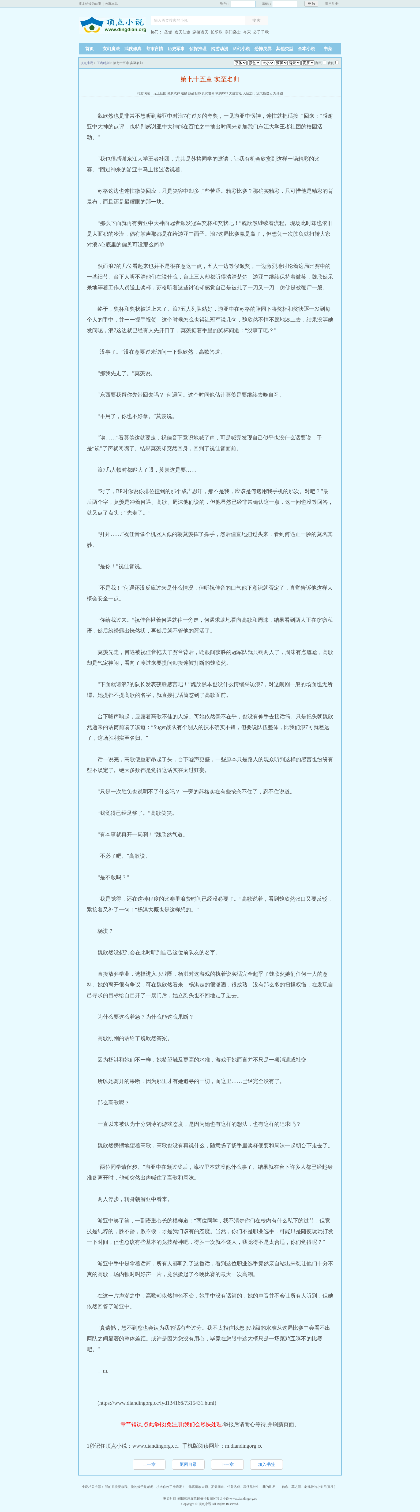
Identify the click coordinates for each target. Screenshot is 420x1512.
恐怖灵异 (263, 48)
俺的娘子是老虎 (142, 1487)
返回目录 (188, 1464)
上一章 (149, 1464)
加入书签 (266, 1464)
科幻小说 (241, 48)
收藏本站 (111, 4)
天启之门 (249, 93)
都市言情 (154, 48)
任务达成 (233, 1487)
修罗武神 (173, 93)
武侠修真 (132, 48)
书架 (328, 48)
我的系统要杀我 (116, 1487)
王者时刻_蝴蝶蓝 (175, 1498)
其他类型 (284, 48)
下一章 (227, 1464)
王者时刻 (103, 63)
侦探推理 (198, 48)
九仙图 (278, 93)
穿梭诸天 (200, 32)
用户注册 (332, 4)
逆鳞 (184, 93)
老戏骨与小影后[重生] (319, 1487)
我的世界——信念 (275, 1487)
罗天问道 (217, 1487)
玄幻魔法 (111, 48)
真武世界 (208, 93)
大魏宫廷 (235, 93)
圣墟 (168, 32)
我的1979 (221, 93)
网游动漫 (219, 48)
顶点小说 (112, 33)
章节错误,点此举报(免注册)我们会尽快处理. (172, 1424)
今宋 (247, 32)
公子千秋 (261, 32)
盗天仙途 (182, 32)
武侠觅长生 (251, 1487)
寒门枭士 (233, 32)
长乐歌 (217, 32)
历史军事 (176, 48)
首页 (89, 48)
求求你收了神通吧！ (170, 1487)
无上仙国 (159, 93)
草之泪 (296, 1487)
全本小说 (306, 48)
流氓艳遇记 (264, 93)
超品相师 (194, 93)
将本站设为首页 (90, 4)
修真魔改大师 (198, 1487)
